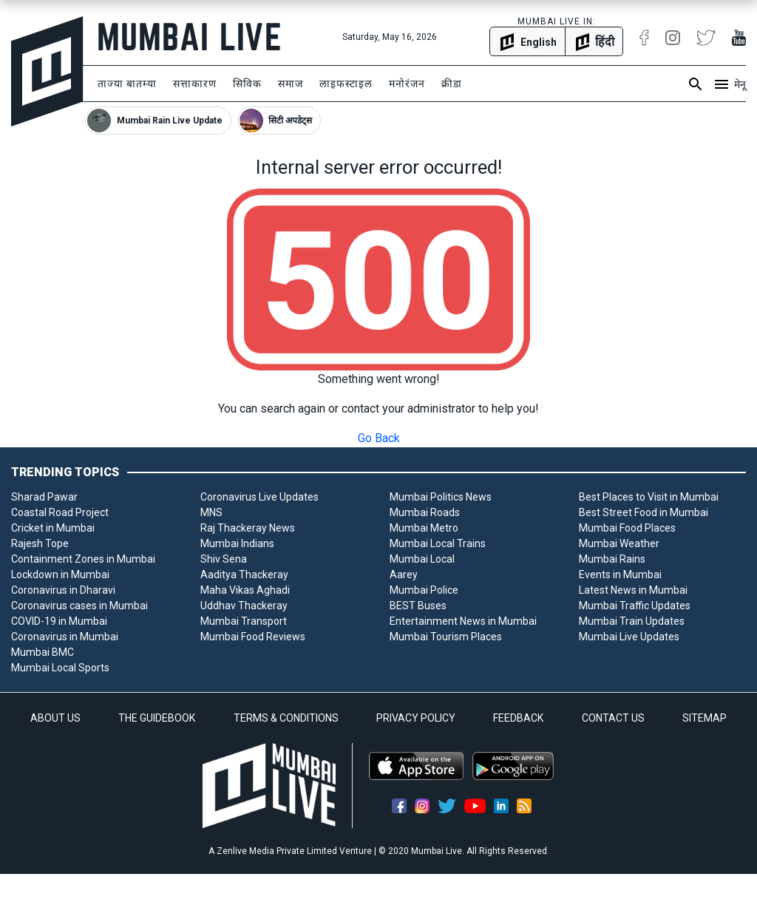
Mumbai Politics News (441, 497)
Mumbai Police (424, 590)
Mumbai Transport (243, 621)
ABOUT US (55, 718)
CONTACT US (613, 718)
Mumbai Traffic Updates (634, 605)
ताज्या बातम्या (127, 83)
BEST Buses (418, 605)
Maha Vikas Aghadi (245, 590)
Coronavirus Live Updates (259, 497)
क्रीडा (451, 83)
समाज (290, 83)
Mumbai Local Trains (438, 543)
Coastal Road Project (60, 512)
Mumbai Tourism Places (446, 637)
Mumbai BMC (42, 652)
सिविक (247, 83)
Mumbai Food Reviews (252, 637)
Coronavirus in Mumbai (64, 637)
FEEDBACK (518, 718)
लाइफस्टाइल (346, 83)
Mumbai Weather (619, 543)
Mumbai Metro (424, 528)
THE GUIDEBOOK (156, 718)
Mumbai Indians (237, 543)
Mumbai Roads (425, 512)
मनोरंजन (407, 83)
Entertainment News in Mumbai (463, 621)
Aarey (404, 574)
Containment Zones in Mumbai (83, 559)
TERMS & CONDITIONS (286, 718)
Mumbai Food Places (627, 528)
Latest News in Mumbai (633, 590)
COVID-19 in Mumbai (59, 621)
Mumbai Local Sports (60, 668)
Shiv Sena (223, 559)
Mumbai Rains (612, 559)
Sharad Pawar (44, 497)
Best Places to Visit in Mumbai (649, 497)
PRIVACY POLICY (415, 718)
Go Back (379, 438)
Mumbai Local (422, 559)
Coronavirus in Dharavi (63, 590)
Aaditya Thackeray (244, 574)
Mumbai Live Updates (629, 637)
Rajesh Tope (40, 543)
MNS (211, 512)
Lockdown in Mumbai (60, 574)
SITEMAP (704, 718)
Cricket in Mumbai (53, 528)
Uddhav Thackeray (244, 605)
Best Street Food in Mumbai (643, 512)
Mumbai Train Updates (632, 621)
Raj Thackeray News (247, 528)
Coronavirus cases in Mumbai (79, 605)
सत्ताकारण (195, 83)
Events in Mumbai (620, 574)
